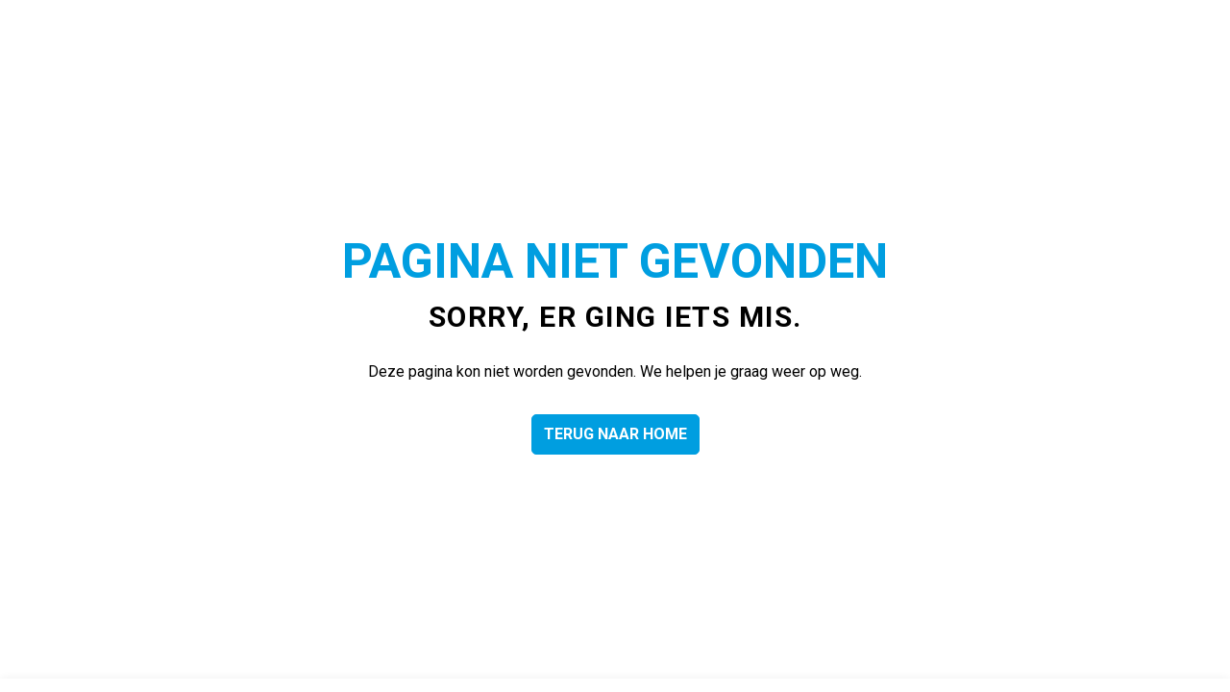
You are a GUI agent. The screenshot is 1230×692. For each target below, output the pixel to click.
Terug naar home (615, 434)
